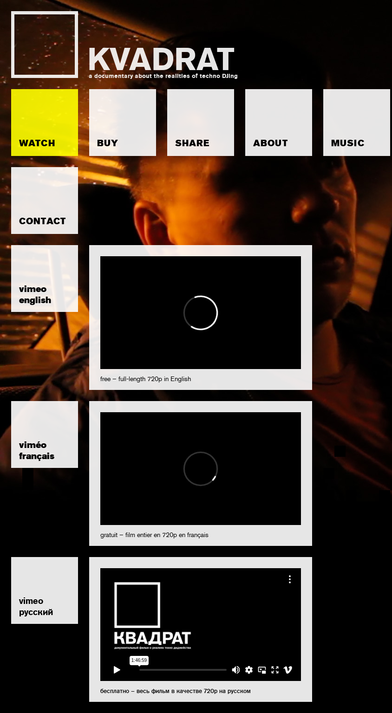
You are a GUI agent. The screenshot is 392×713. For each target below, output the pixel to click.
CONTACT (42, 221)
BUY (107, 143)
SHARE (192, 143)
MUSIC (348, 143)
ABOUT (270, 143)
